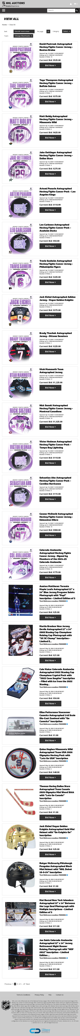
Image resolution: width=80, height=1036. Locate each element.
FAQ (49, 995)
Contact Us (59, 995)
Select (65, 31)
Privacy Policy (39, 995)
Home (4, 25)
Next (28, 984)
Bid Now (49, 65)
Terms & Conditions (23, 995)
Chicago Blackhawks (23, 36)
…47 (23, 984)
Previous (8, 984)
